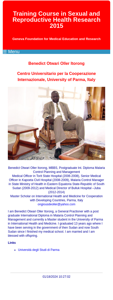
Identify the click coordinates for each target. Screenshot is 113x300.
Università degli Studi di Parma (38, 250)
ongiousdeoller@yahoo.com (56, 204)
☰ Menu (11, 52)
